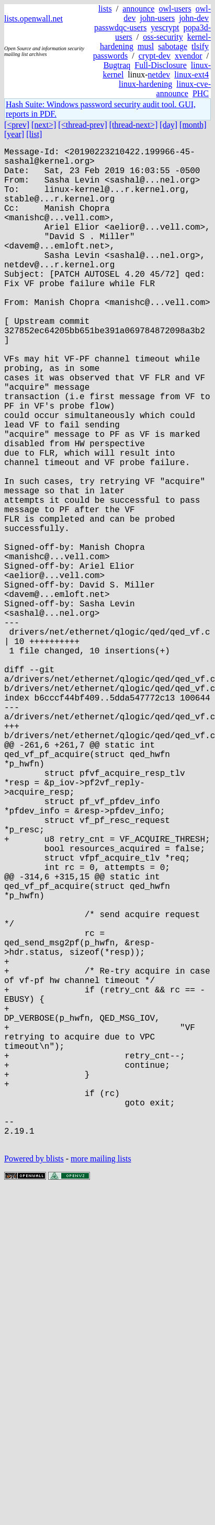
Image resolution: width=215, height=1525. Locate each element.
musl (146, 46)
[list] (34, 134)
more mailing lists (101, 1380)
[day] (168, 124)
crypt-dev (155, 55)
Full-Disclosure (160, 65)
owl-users (175, 8)
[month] (193, 124)
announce (138, 8)
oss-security (163, 36)
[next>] (43, 124)
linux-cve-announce (183, 89)
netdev (159, 74)
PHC (201, 93)
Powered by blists (34, 1380)
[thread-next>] (133, 124)
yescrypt (165, 27)
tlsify (200, 46)
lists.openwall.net (33, 18)
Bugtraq (117, 65)
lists (105, 8)
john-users (157, 18)
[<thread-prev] (82, 124)
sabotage (172, 46)
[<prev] (16, 124)
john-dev (194, 18)
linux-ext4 (191, 74)
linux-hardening (145, 84)
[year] (14, 134)
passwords (110, 55)
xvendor (188, 55)
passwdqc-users (120, 27)
